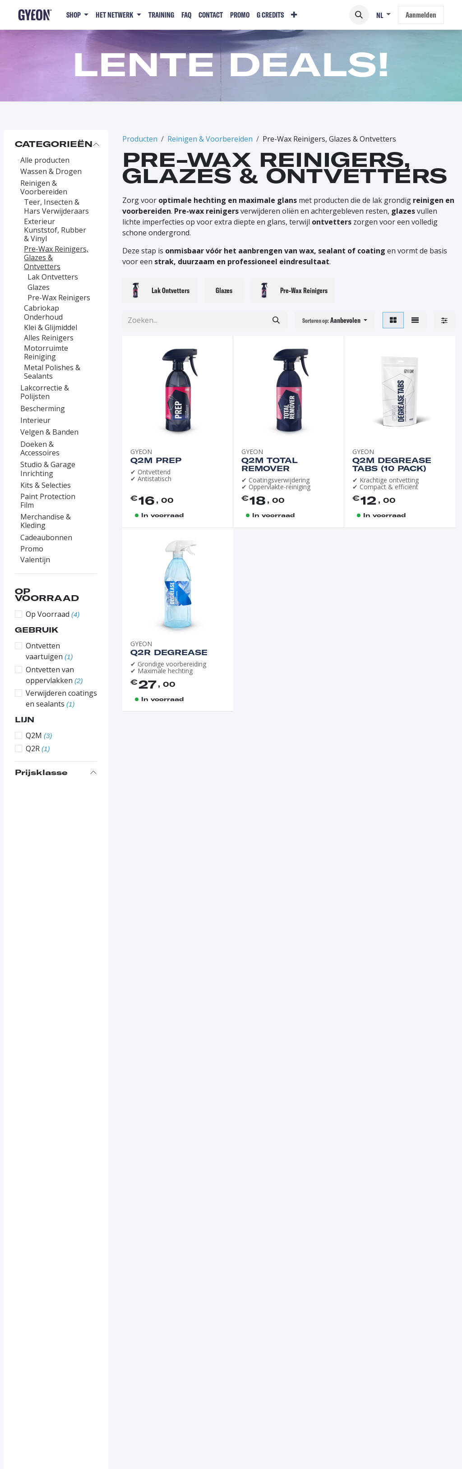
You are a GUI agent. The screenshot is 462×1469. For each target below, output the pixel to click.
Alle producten (44, 160)
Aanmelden (421, 14)
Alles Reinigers (49, 338)
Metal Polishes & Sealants (52, 372)
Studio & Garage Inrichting (47, 468)
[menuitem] (77, 14)
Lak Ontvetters (53, 277)
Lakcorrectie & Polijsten (44, 392)
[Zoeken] (276, 320)
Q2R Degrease (169, 652)
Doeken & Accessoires (40, 448)
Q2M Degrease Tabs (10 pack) (391, 464)
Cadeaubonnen (46, 537)
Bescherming (42, 408)
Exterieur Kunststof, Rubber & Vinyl (55, 230)
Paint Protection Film (47, 501)
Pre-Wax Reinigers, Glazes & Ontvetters (56, 258)
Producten (139, 139)
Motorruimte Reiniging (46, 352)
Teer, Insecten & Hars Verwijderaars (56, 206)
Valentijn (35, 559)
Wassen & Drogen (51, 171)
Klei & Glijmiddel (50, 327)
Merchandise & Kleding (45, 521)
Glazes (39, 287)
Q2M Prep (155, 460)
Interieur (35, 420)
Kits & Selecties (45, 485)
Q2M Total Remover (269, 464)
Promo (31, 549)
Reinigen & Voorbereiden (43, 187)
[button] (359, 15)
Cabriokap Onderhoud (43, 312)
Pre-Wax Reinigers (59, 298)
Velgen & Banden (49, 432)
